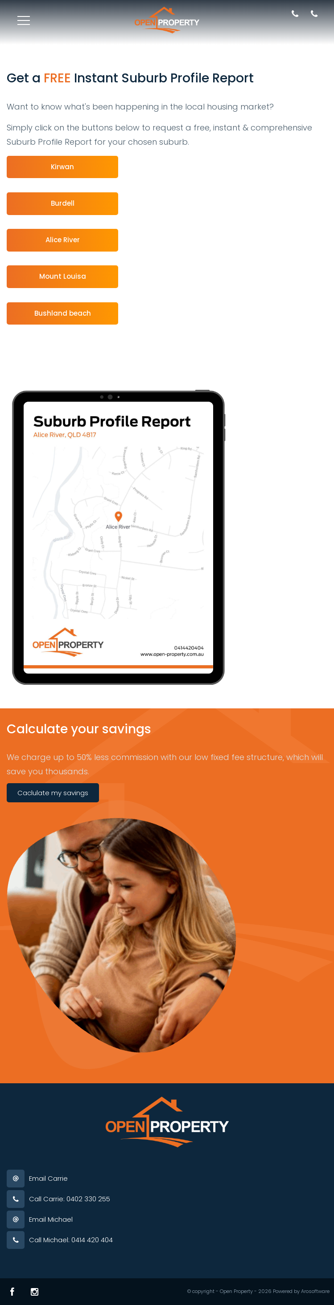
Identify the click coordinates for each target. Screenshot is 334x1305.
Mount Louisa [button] (62, 276)
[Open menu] (24, 20)
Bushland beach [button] (62, 313)
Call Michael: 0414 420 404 (71, 1239)
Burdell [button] (62, 203)
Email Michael (51, 1219)
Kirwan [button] (62, 166)
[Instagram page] (34, 1292)
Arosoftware (315, 1291)
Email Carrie (48, 1178)
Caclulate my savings (52, 792)
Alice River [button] (62, 239)
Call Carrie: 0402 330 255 (69, 1198)
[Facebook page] (12, 1292)
